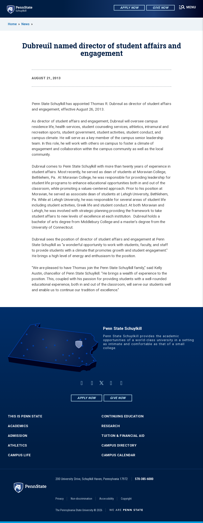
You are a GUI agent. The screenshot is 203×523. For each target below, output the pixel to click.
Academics (18, 426)
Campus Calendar (118, 455)
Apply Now (129, 8)
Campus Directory (119, 445)
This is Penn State (25, 416)
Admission (17, 436)
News (25, 24)
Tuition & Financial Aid (123, 436)
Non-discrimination (81, 498)
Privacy (60, 498)
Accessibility (106, 498)
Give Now (160, 8)
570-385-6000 (144, 479)
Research (111, 426)
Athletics (17, 445)
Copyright (126, 498)
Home (12, 24)
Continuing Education (123, 416)
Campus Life (19, 455)
